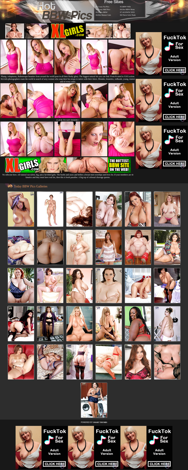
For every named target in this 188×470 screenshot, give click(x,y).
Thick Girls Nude (129, 15)
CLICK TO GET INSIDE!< (67, 120)
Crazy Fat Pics (103, 7)
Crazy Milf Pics (104, 9)
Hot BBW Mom (128, 9)
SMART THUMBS (100, 422)
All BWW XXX (128, 12)
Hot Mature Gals (104, 15)
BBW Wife (126, 7)
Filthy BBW (103, 12)
